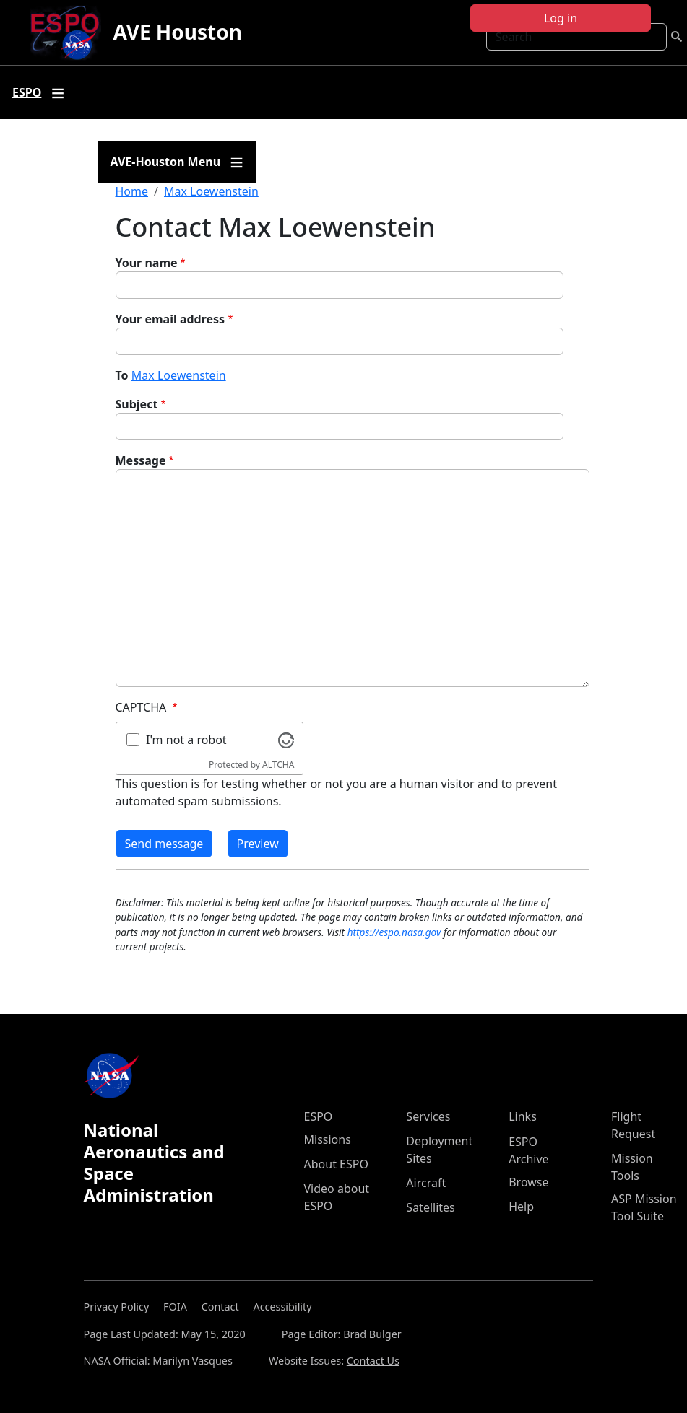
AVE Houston (177, 31)
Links (523, 1116)
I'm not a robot (186, 740)
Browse (528, 1182)
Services (428, 1116)
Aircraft (426, 1183)
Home (132, 191)
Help (521, 1207)
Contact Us (373, 1361)
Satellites (430, 1207)
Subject (137, 404)
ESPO (318, 1116)
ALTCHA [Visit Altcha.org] (278, 764)
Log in (560, 18)
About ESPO (336, 1164)
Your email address (170, 319)
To (122, 375)
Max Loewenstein (211, 191)
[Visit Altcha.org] (286, 739)
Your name (147, 263)
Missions (327, 1139)
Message (141, 460)
